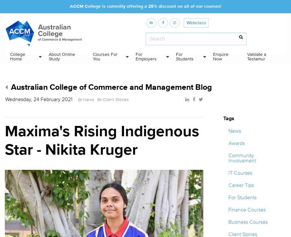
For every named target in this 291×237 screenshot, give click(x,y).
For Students (185, 57)
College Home (17, 57)
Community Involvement (242, 158)
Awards (236, 143)
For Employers (146, 57)
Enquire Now (220, 57)
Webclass (196, 23)
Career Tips (241, 185)
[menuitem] (24, 57)
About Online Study (62, 57)
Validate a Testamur (256, 57)
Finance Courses (247, 210)
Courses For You (105, 57)
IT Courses (240, 173)
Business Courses (248, 222)
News (234, 131)
